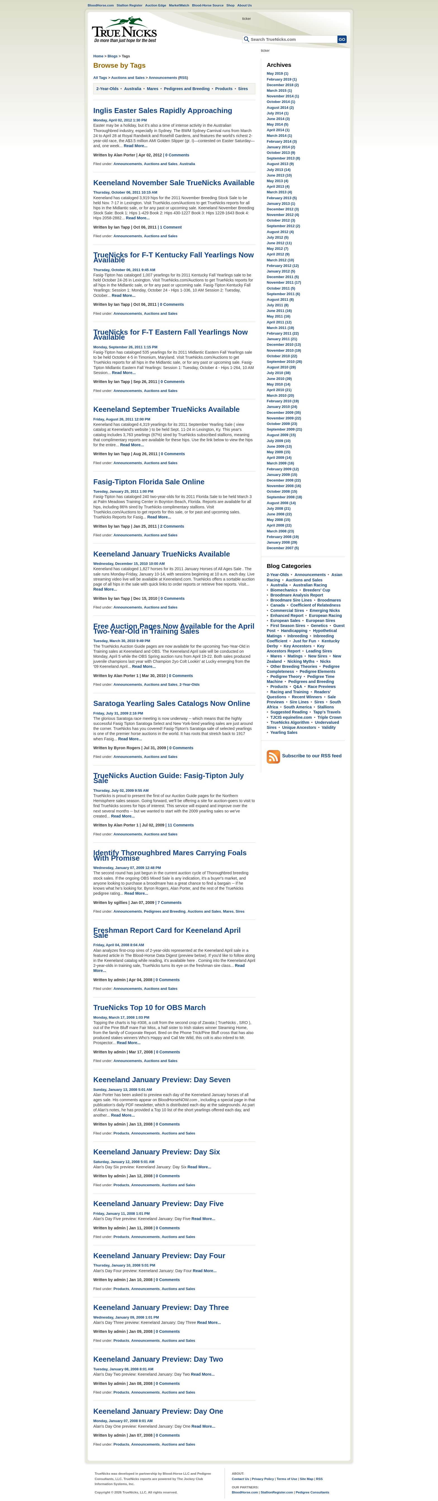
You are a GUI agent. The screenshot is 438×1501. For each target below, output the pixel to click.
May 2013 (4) (277, 181)
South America (298, 707)
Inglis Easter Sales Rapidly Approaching (162, 110)
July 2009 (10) (279, 441)
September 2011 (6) (283, 294)
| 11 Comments (179, 825)
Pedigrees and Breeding (187, 88)
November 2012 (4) (283, 215)
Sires (243, 88)
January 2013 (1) (281, 203)
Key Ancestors (298, 646)
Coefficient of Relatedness (316, 605)
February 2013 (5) (282, 198)
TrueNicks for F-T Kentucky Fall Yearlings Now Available (173, 257)
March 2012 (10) (280, 260)
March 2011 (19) (280, 328)
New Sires (317, 656)
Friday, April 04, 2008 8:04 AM (118, 945)
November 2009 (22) (284, 418)
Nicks (325, 661)
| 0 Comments (176, 155)
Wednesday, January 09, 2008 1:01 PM (126, 1317)
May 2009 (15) (279, 452)
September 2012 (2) (283, 226)
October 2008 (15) (282, 491)
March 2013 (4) (279, 192)
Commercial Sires (287, 610)
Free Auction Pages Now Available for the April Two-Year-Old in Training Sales (173, 628)
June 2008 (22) (279, 514)
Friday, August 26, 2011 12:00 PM (121, 419)
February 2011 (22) (283, 333)
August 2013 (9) (280, 164)
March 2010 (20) (280, 395)
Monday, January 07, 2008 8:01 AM (123, 1421)
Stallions (325, 707)
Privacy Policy (263, 1479)
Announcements (163, 78)
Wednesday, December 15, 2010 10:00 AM (129, 564)
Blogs (113, 56)
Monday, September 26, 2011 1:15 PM (125, 347)
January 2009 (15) (282, 475)
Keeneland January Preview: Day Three (161, 1307)
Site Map (306, 1479)
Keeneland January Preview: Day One (158, 1411)
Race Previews (322, 686)
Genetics (319, 625)
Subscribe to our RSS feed (312, 755)
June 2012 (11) (279, 243)
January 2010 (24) (282, 407)
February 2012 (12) (283, 266)
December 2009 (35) (284, 412)
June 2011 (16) (279, 311)
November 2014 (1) (283, 96)
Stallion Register (129, 5)
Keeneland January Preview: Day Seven (161, 1079)
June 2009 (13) (279, 446)
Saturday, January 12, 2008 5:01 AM (123, 1162)
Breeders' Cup (316, 590)
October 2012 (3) (281, 220)
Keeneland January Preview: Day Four (159, 1255)
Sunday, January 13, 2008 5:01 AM (122, 1089)
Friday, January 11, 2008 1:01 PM (121, 1213)
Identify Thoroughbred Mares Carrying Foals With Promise (170, 855)
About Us (244, 5)
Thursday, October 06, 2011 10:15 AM (125, 192)
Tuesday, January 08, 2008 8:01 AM (123, 1369)
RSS (183, 78)
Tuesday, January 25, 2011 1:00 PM (123, 491)
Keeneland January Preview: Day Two (158, 1359)
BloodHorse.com (101, 5)
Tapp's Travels (327, 712)
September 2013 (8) (283, 158)
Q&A (297, 686)
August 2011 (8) (280, 299)
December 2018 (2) (283, 85)
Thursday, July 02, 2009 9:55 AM (121, 790)
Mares (152, 88)
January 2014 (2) (281, 147)
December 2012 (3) (283, 209)
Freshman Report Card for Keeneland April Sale (167, 932)
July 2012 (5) (278, 237)
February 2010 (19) (283, 401)
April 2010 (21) (279, 390)
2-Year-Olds (107, 88)
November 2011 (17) (284, 282)
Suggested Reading (289, 712)
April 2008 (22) (279, 525)
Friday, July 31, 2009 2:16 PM (118, 713)
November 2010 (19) (284, 350)
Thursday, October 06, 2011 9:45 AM (124, 270)
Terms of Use (287, 1479)
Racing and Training (289, 692)
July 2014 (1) (278, 113)
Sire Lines (299, 702)
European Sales (285, 620)
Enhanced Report (286, 615)
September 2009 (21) (284, 429)
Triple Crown (330, 717)
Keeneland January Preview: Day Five (158, 1203)
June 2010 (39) (279, 379)
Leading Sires (319, 651)
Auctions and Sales (128, 78)
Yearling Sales (283, 732)
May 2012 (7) (277, 248)
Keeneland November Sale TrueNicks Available (174, 182)
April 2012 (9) (278, 254)
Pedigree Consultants (312, 1492)
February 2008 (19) (283, 537)
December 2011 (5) (283, 277)
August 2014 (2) (280, 107)
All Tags (100, 78)
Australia (132, 88)
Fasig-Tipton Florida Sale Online (148, 482)
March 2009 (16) (280, 463)
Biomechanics (283, 590)
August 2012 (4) (280, 232)
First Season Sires (287, 625)
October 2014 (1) (281, 102)
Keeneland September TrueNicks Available (166, 409)
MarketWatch (179, 5)
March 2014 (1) (279, 135)
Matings (295, 656)
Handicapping (294, 630)
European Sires (320, 620)
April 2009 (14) (279, 457)
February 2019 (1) (282, 79)
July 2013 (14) (279, 170)
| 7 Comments (168, 902)
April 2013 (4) (278, 186)
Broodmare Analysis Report (296, 595)
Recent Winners (307, 697)
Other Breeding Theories (293, 666)
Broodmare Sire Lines (291, 600)
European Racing (325, 615)
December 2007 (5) (283, 548)
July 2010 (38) (279, 373)
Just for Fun (304, 641)
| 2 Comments (171, 526)
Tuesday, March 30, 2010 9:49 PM (121, 641)
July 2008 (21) (279, 508)
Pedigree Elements (317, 671)
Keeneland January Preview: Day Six (156, 1152)
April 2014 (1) (278, 130)
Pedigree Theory (286, 676)
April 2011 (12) (279, 322)
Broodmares (329, 600)
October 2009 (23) (282, 424)
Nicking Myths (301, 661)
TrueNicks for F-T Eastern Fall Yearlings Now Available (170, 334)
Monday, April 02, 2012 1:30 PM (120, 120)
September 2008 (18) (284, 497)
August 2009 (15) (281, 435)
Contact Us (240, 1479)
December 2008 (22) (284, 480)
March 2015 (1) (279, 90)
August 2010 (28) (281, 367)
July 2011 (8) (278, 305)
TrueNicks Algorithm (289, 722)
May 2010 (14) (279, 384)
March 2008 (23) (280, 531)
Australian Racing (310, 585)
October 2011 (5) (281, 288)
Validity (329, 727)
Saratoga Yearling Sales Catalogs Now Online (171, 703)
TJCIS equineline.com (291, 717)
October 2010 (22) (282, 356)
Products (224, 88)
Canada (277, 605)
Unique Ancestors (299, 727)
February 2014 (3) (282, 141)
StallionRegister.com (277, 1492)
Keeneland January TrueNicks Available (161, 554)
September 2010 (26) (284, 362)
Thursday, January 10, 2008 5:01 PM (124, 1265)
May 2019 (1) (277, 73)
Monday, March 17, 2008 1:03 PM (121, 1017)
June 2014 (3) (278, 119)
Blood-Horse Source (207, 5)
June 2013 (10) (279, 175)
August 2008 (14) (281, 503)
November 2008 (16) (284, 486)
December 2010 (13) (284, 344)
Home (124, 29)
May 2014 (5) (277, 124)
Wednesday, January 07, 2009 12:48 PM (127, 868)
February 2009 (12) (283, 469)
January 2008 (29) (282, 542)
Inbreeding (297, 636)
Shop (230, 5)
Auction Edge (155, 5)
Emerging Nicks (325, 610)
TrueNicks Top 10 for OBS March (149, 1007)
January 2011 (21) (282, 339)
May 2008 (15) (279, 520)
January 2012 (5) (281, 271)
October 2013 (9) (281, 153)
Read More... (135, 146)
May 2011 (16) (279, 316)
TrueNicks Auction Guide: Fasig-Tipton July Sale (168, 778)
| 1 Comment (170, 227)
